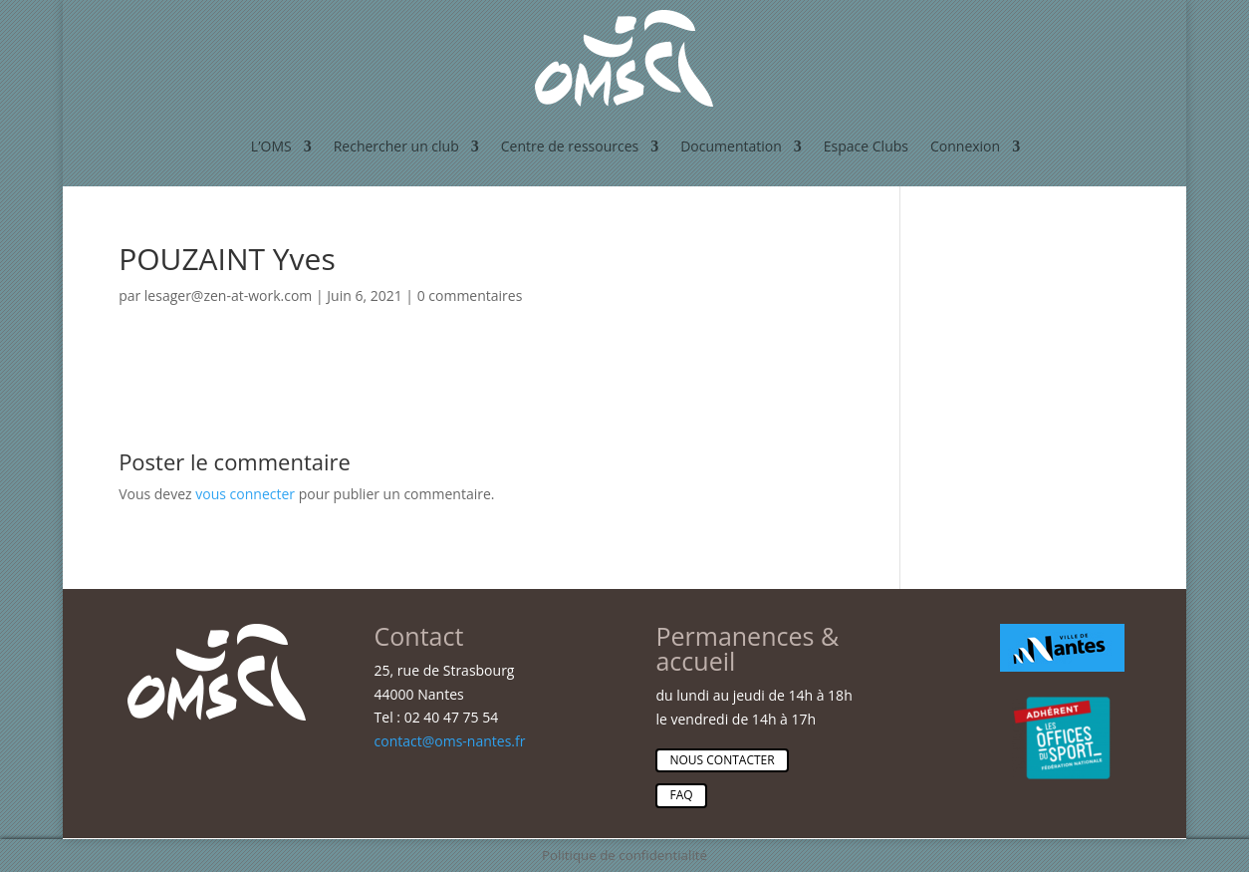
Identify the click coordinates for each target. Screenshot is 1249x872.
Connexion (965, 146)
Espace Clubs (866, 146)
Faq (680, 794)
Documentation (731, 146)
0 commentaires (470, 295)
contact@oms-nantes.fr (450, 740)
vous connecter (245, 493)
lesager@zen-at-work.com (228, 295)
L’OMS (271, 146)
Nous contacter (721, 759)
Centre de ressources (569, 146)
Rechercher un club (396, 146)
